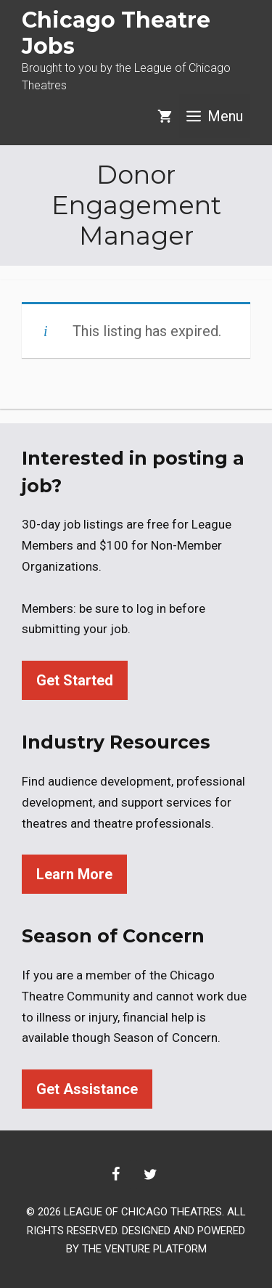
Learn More (74, 874)
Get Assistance (87, 1089)
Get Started (74, 680)
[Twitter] (150, 1174)
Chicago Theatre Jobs (116, 33)
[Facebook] (116, 1174)
